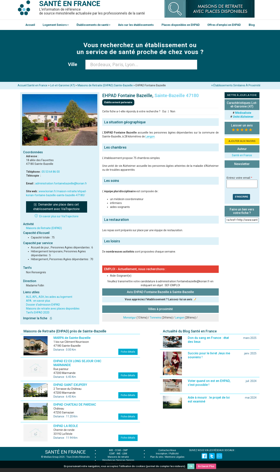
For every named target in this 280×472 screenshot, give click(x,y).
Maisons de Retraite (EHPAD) (44, 228)
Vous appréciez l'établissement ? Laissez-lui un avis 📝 (160, 299)
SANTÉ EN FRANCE (65, 452)
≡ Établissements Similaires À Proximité (235, 85)
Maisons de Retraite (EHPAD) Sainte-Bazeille (105, 85)
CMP (125, 450)
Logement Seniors (56, 24)
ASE (111, 450)
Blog (252, 24)
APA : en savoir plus (38, 300)
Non (172, 111)
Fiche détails (128, 351)
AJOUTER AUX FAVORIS (242, 141)
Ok (190, 466)
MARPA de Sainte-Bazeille (71, 338)
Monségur (129, 317)
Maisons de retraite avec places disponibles (52, 308)
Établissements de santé (93, 24)
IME (119, 453)
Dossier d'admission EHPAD (43, 304)
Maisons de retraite (118, 457)
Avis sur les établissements (136, 24)
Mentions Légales (174, 457)
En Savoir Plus (206, 466)
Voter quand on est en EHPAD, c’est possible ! (209, 383)
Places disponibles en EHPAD (181, 24)
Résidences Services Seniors (118, 460)
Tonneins (155, 317)
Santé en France (242, 155)
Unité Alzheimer (243, 116)
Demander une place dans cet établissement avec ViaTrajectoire (56, 207)
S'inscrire (241, 196)
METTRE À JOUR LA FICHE (242, 95)
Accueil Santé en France (32, 85)
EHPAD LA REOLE (65, 426)
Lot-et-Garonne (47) (62, 85)
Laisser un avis (242, 125)
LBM (124, 453)
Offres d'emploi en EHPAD (224, 24)
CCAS (118, 450)
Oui (164, 111)
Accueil (30, 24)
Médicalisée (243, 112)
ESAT (112, 453)
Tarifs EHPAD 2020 (37, 312)
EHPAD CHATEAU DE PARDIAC (74, 404)
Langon (150, 136)
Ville (73, 64)
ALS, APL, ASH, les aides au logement (49, 296)
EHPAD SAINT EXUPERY (70, 385)
